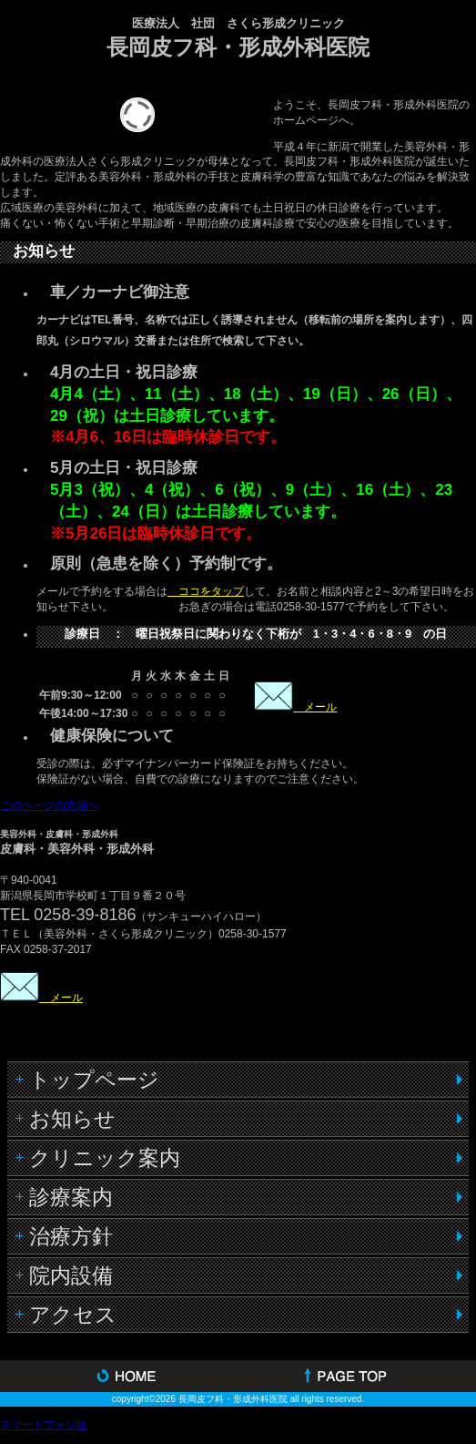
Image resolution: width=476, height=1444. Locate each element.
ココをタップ (205, 591)
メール (315, 707)
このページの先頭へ (49, 805)
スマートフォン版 (43, 1424)
